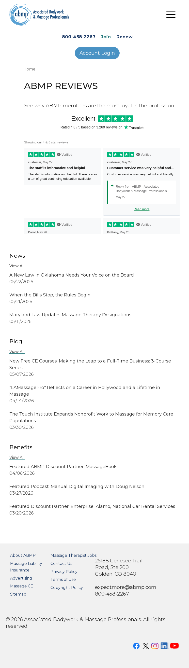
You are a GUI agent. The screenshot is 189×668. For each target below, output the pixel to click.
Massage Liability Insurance (26, 566)
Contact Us (61, 563)
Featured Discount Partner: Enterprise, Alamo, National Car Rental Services (92, 506)
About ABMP (23, 555)
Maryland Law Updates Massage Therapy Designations (70, 315)
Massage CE (21, 586)
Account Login (97, 53)
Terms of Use (63, 579)
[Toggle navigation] (171, 14)
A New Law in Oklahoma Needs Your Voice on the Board (71, 275)
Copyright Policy (66, 587)
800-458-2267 (78, 37)
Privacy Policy (64, 571)
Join (106, 37)
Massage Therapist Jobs (73, 555)
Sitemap (18, 594)
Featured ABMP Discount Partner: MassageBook (63, 466)
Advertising (21, 578)
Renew (124, 37)
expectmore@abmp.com (125, 587)
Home (29, 69)
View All (17, 266)
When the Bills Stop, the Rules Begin (50, 295)
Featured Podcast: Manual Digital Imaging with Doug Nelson (76, 486)
